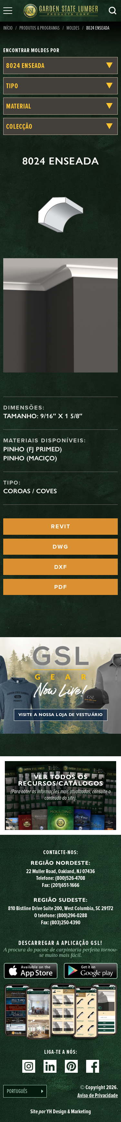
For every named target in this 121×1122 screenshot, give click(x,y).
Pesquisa (112, 10)
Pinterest (71, 1066)
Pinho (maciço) (30, 458)
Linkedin (50, 1066)
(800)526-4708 (70, 878)
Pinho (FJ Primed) (32, 449)
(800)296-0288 (72, 915)
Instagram (28, 1066)
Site (60, 1111)
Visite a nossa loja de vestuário (60, 714)
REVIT (60, 526)
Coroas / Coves (30, 491)
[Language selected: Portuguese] (25, 1091)
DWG (60, 546)
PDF (60, 587)
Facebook (92, 1066)
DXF (60, 567)
